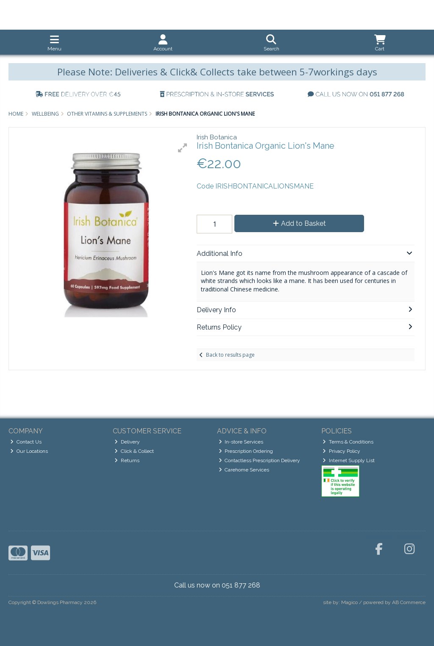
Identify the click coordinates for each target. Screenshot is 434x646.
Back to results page (230, 354)
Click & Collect (134, 451)
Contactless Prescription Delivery (259, 460)
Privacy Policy (341, 451)
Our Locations (29, 451)
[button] (182, 148)
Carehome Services (244, 470)
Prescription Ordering (246, 451)
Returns (126, 460)
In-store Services (241, 442)
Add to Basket (299, 223)
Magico (349, 602)
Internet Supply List (349, 460)
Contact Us (26, 442)
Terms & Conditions (348, 442)
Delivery (127, 442)
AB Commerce (409, 602)
